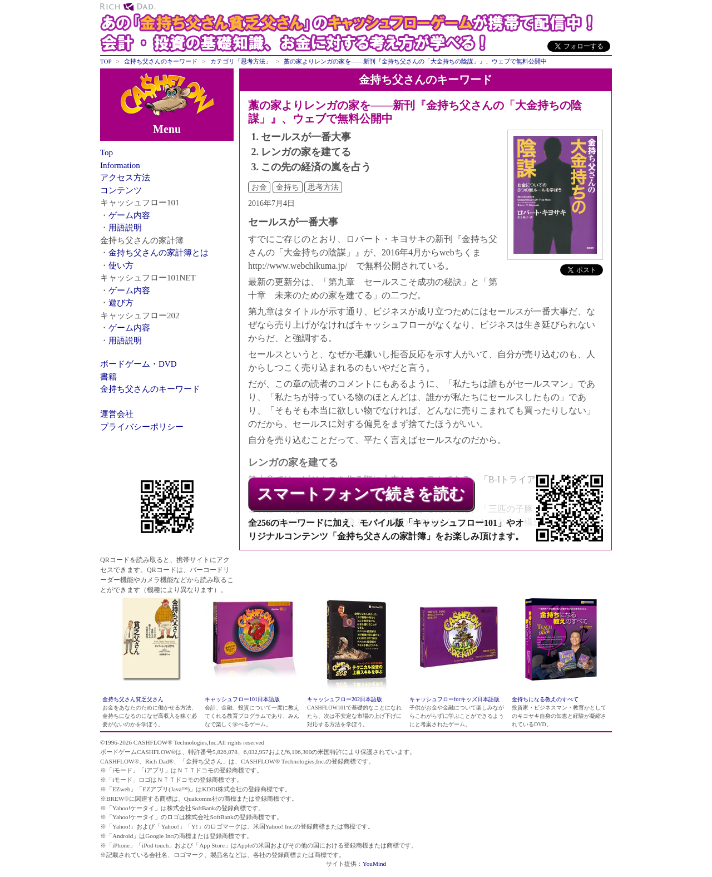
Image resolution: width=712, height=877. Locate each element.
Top (106, 152)
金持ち (287, 187)
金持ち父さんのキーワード (150, 389)
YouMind (374, 863)
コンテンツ (121, 190)
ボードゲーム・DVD (138, 363)
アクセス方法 (125, 177)
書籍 (108, 376)
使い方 (121, 265)
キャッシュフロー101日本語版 (242, 699)
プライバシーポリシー (142, 426)
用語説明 (125, 227)
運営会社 (117, 414)
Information (120, 165)
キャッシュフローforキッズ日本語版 (454, 699)
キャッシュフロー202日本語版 (344, 699)
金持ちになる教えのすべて (545, 699)
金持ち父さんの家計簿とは (158, 252)
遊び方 (121, 302)
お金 (259, 187)
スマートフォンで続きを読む (361, 493)
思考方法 (323, 187)
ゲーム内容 (129, 215)
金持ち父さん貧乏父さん (133, 699)
